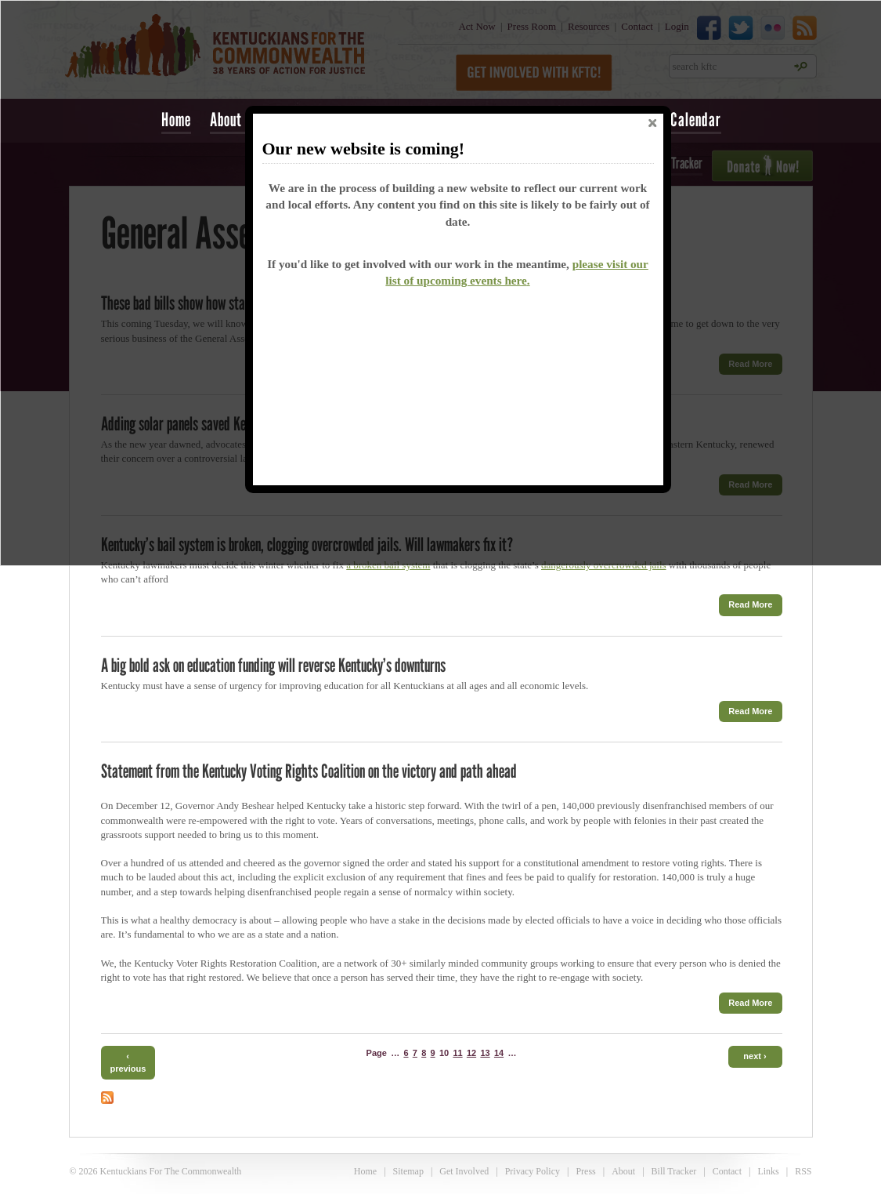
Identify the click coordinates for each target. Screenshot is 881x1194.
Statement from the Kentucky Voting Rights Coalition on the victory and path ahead (309, 771)
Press (585, 1171)
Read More (750, 604)
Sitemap (408, 1171)
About (623, 1171)
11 (457, 1053)
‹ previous (128, 1061)
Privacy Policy (532, 1171)
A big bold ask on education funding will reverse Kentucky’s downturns (273, 665)
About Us (235, 119)
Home (176, 119)
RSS (803, 1171)
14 (499, 1053)
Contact (727, 1171)
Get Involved (464, 1171)
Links (767, 1171)
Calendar (695, 119)
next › (754, 1056)
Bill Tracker (674, 1171)
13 (484, 1053)
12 (471, 1053)
